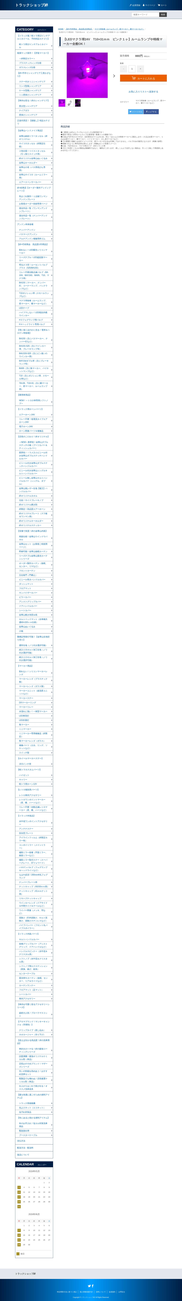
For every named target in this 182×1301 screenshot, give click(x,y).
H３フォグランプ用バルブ (31, 320)
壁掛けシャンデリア (28, 115)
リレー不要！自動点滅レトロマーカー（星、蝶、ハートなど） (33, 808)
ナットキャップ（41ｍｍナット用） (33, 892)
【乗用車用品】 (24, 395)
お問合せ (121, 1292)
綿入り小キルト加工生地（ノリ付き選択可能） (33, 658)
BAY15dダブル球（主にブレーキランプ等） (34, 362)
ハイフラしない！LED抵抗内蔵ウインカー (33, 314)
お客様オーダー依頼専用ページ (33, 204)
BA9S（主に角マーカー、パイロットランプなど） (34, 369)
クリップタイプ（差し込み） (32, 1030)
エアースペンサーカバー (30, 182)
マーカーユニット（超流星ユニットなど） (33, 692)
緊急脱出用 (24, 1131)
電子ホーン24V (26, 426)
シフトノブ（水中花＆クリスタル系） (33, 960)
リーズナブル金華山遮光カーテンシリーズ (33, 557)
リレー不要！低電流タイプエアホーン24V (33, 420)
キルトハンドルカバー (29, 939)
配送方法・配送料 (25, 1148)
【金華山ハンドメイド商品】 (30, 130)
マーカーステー (26, 698)
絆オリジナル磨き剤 (28, 505)
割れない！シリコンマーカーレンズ (33, 673)
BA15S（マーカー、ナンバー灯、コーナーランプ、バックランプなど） (33, 286)
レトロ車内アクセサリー (30, 795)
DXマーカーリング (27, 702)
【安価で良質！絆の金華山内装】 (32, 531)
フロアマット (25, 588)
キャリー (23, 780)
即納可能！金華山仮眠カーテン (33, 551)
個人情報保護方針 (86, 1292)
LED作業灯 (24, 720)
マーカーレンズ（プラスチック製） (33, 680)
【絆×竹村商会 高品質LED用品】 (79, 29)
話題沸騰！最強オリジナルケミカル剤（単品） (33, 1057)
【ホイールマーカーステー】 (30, 758)
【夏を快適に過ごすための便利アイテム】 (33, 1096)
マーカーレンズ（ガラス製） (32, 686)
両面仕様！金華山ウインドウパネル (33, 538)
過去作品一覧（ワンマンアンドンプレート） (33, 209)
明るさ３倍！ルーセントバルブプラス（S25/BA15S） (33, 266)
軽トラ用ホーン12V (28, 784)
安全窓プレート (26, 833)
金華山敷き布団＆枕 (28, 615)
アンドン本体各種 (25, 224)
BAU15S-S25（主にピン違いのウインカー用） (33, 354)
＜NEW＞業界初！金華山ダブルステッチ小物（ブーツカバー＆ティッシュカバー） (33, 445)
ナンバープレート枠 (28, 882)
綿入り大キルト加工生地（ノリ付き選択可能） (33, 651)
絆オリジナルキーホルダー (31, 521)
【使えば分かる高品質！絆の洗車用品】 (33, 1041)
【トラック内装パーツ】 (28, 934)
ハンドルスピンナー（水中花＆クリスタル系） (33, 952)
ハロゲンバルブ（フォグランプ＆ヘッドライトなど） (33, 868)
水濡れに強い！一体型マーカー (33, 711)
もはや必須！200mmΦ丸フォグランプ (33, 876)
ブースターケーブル (28, 1135)
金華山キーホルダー (28, 163)
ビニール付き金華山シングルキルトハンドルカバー (33, 472)
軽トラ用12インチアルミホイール (33, 45)
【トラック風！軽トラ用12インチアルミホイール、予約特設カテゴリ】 (33, 37)
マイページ (150, 5)
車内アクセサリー (27, 999)
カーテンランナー (27, 985)
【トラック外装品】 (26, 816)
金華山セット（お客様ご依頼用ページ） (33, 545)
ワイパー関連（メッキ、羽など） (32, 911)
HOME (60, 29)
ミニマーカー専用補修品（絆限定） (33, 735)
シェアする (151, 112)
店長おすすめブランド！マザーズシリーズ (33, 1065)
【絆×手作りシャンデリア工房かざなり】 (34, 74)
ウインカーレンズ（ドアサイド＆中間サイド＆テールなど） (33, 904)
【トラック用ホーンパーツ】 (30, 409)
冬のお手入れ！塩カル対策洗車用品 (33, 1124)
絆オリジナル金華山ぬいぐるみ (33, 158)
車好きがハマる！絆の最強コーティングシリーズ (33, 1050)
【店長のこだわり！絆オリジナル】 (33, 437)
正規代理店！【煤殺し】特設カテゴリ (33, 122)
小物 (21, 631)
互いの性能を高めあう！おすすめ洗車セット (33, 1072)
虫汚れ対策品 (25, 1112)
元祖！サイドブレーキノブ (31, 500)
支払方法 (21, 1141)
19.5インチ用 (25, 764)
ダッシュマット (26, 584)
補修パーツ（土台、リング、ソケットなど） (33, 746)
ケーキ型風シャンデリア (30, 90)
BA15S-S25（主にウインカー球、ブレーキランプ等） (32, 347)
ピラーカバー (25, 597)
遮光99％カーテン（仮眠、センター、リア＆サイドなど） (33, 979)
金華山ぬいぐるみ (27, 627)
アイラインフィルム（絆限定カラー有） (33, 839)
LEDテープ (24, 308)
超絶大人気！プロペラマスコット (33, 1014)
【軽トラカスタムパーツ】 (29, 770)
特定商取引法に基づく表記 (67, 1292)
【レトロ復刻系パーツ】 (28, 790)
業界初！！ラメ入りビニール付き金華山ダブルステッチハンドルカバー (33, 456)
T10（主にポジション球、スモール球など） (34, 377)
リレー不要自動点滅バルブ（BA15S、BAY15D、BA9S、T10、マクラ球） (34, 275)
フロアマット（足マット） (31, 990)
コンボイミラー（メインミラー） (32, 846)
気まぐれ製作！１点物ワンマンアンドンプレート (33, 197)
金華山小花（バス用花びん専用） (32, 168)
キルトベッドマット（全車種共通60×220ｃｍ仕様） (33, 620)
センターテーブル (27, 974)
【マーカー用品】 (25, 666)
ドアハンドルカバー (28, 606)
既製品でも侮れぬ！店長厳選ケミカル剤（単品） (33, 1080)
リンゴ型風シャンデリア (30, 86)
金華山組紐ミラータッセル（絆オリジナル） (33, 137)
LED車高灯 (24, 716)
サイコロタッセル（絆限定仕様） (32, 145)
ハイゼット (24, 775)
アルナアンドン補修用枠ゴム (32, 239)
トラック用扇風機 (27, 1103)
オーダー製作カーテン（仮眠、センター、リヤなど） (33, 564)
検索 (163, 14)
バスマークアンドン (28, 234)
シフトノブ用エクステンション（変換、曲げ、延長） (33, 967)
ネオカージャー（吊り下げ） (32, 1035)
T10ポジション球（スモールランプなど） (34, 294)
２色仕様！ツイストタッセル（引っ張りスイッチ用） (32, 152)
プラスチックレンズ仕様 (30, 63)
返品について (23, 1155)
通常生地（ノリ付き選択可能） (33, 645)
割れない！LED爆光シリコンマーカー (33, 251)
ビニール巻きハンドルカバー (32, 579)
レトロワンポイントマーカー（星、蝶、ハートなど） (32, 801)
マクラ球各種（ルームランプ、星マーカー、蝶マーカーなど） (119, 29)
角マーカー (24, 725)
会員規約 (112, 1292)
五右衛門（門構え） (28, 575)
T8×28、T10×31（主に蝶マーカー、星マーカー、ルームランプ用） (33, 386)
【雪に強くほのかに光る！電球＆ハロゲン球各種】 (33, 331)
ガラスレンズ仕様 (27, 67)
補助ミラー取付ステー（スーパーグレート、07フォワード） (33, 861)
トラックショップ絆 (31, 5)
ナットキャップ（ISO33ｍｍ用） (34, 887)
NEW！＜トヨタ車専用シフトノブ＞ (33, 402)
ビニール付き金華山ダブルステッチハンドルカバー (33, 464)
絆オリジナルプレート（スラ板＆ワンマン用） (33, 515)
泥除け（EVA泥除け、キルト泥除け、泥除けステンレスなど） (33, 919)
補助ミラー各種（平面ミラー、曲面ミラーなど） (33, 854)
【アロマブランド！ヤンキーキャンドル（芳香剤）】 (33, 1023)
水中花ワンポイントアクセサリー (33, 822)
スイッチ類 (24, 753)
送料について (101, 1292)
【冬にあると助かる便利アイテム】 (33, 1118)
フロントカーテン (27, 571)
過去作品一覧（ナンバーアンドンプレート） (33, 217)
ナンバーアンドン (27, 230)
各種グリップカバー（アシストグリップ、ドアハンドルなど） (33, 945)
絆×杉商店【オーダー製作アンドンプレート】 (34, 189)
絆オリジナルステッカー (30, 525)
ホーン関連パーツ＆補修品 (31, 431)
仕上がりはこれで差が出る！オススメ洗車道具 (33, 1087)
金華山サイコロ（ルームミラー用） (33, 176)
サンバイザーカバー (28, 593)
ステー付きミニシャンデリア (32, 82)
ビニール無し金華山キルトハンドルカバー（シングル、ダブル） (33, 481)
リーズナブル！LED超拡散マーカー (33, 258)
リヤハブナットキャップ (30, 898)
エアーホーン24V (27, 415)
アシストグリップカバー (30, 602)
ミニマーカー (25, 729)
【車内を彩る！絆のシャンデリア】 (33, 100)
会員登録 (136, 5)
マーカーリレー (26, 707)
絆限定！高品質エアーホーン (32, 509)
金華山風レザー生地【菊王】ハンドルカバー (33, 489)
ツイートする (136, 112)
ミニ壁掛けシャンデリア (30, 95)
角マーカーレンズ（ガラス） (32, 741)
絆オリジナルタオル (28, 496)
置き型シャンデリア (28, 106)
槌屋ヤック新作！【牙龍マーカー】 (33, 53)
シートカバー (25, 610)
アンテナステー (26, 829)
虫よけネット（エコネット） (32, 1108)
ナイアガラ (24, 110)
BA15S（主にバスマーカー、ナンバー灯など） (33, 340)
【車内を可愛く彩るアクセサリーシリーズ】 (33, 1005)
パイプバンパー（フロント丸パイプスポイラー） (33, 926)
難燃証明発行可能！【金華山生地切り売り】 (33, 638)
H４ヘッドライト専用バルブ (32, 324)
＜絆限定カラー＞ (27, 58)
